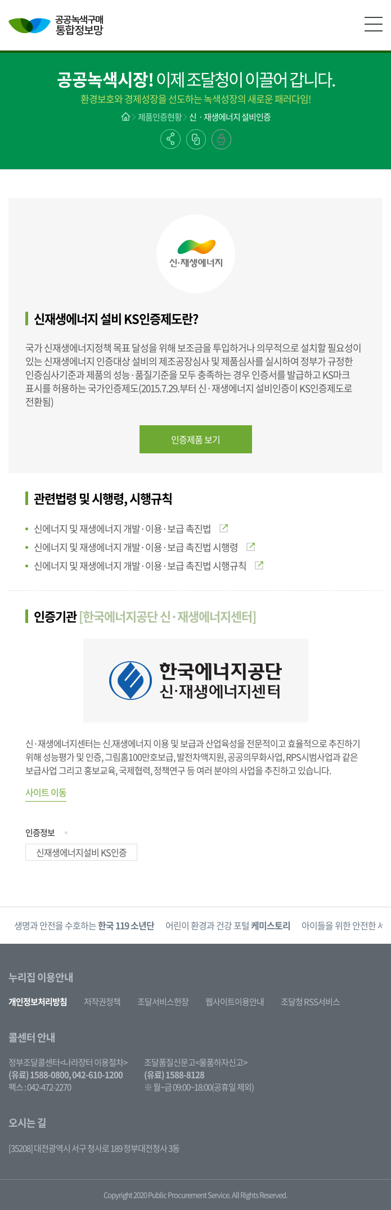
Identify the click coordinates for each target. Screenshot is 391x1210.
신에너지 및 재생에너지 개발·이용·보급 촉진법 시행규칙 (148, 565)
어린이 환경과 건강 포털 (227, 925)
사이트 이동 (45, 792)
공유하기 (170, 139)
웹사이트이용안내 (234, 1001)
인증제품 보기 (195, 439)
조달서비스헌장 (162, 1001)
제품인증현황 (160, 117)
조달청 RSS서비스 (310, 1001)
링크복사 (196, 139)
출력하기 (221, 139)
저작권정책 (102, 1001)
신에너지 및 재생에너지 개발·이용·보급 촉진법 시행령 (144, 547)
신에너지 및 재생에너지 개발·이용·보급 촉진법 (131, 528)
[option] (84, 925)
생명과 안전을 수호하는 (84, 925)
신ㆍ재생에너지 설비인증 (230, 117)
